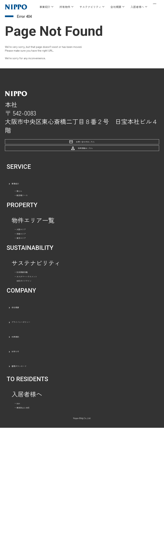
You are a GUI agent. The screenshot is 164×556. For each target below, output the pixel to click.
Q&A (22, 516)
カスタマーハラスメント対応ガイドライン (50, 376)
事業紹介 (24, 206)
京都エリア (31, 295)
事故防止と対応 (37, 530)
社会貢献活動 (34, 354)
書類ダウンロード (36, 471)
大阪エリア (31, 280)
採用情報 (150, 7)
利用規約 (24, 442)
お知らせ (24, 457)
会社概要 (24, 413)
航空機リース (34, 235)
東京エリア (31, 309)
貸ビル (25, 221)
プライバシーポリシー (42, 427)
